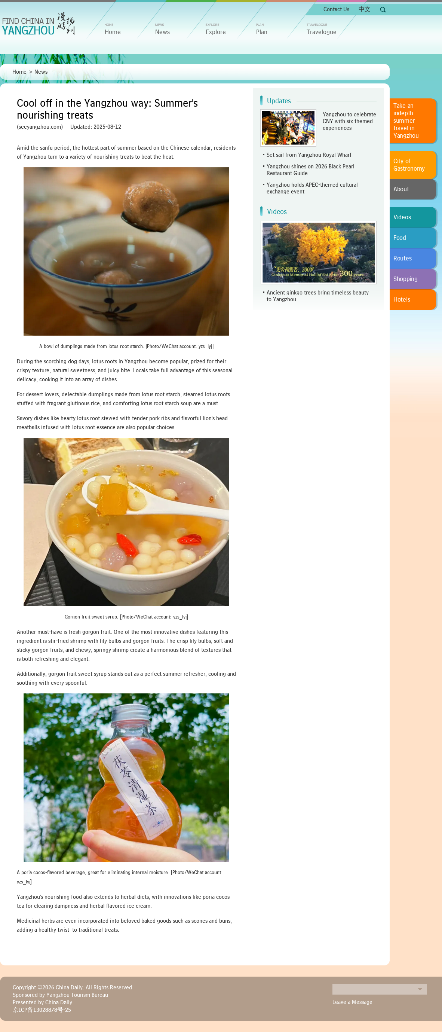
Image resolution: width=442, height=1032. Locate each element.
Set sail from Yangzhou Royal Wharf (309, 155)
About (401, 189)
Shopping (405, 279)
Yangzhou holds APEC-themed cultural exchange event (312, 188)
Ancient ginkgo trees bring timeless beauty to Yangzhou (318, 296)
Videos (277, 212)
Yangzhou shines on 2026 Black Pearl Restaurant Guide (310, 170)
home (113, 32)
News (162, 32)
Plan (261, 32)
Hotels (401, 299)
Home (19, 72)
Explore (216, 32)
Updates (279, 101)
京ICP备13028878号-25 (42, 1010)
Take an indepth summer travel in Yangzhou (406, 121)
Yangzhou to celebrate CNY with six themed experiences (349, 121)
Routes (402, 258)
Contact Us (336, 9)
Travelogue (322, 32)
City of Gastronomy (409, 165)
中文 (365, 9)
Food (399, 238)
